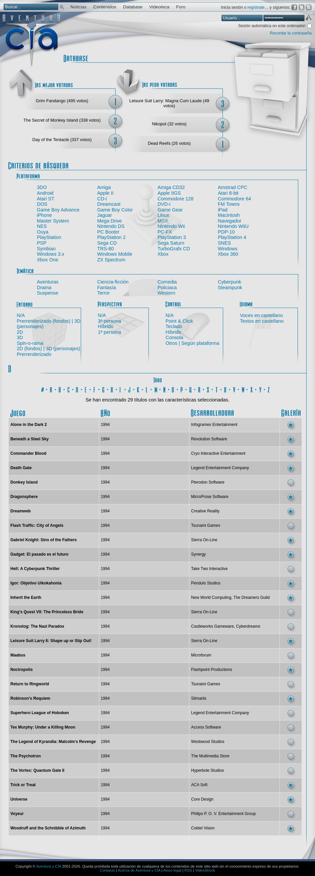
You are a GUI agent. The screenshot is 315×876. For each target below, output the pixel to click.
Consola (174, 337)
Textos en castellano (262, 321)
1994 (105, 424)
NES (42, 226)
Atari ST (45, 198)
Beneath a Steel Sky (29, 439)
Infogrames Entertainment (214, 424)
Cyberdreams (248, 626)
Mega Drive (109, 221)
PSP (42, 243)
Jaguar (104, 215)
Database (132, 6)
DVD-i (164, 204)
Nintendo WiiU (233, 226)
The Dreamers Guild (252, 597)
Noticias (78, 6)
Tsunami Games (205, 525)
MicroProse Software (209, 496)
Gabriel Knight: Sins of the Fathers (43, 540)
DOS (42, 204)
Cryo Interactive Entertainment (218, 453)
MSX (163, 221)
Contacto (107, 870)
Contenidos (104, 6)
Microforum (201, 655)
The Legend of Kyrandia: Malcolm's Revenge (53, 741)
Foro (181, 6)
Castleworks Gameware (212, 626)
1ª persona (109, 332)
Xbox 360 (228, 254)
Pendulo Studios (205, 583)
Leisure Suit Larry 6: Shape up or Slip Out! (50, 640)
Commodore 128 (175, 198)
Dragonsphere (24, 496)
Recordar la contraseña (291, 33)
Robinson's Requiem (30, 698)
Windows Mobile (114, 254)
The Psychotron (25, 756)
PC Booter (108, 232)
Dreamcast (109, 204)
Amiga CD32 (171, 187)
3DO (42, 187)
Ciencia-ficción (113, 282)
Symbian (46, 248)
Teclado (174, 326)
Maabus (17, 655)
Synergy (198, 554)
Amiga (104, 187)
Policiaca (167, 287)
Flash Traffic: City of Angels (36, 525)
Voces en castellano (261, 315)
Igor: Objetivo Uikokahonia (36, 583)
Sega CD (107, 243)
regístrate (256, 7)
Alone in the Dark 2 (28, 424)
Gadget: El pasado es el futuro (39, 554)
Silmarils (198, 698)
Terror (103, 293)
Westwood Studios (207, 741)
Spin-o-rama (30, 343)
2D (20, 332)
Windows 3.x (50, 254)
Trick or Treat (23, 785)
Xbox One (47, 259)
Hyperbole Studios (207, 770)
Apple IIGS (169, 193)
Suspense (47, 293)
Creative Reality (205, 511)
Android (45, 193)
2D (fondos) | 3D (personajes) (48, 348)
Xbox (163, 254)
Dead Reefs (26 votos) (169, 143)
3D (20, 337)
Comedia (167, 282)
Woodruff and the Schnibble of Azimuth (48, 828)
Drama (44, 287)
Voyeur (17, 813)
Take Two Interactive (209, 568)
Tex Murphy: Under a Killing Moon (42, 727)
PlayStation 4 (232, 237)
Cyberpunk (229, 282)
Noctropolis (21, 669)
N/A (21, 315)
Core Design (202, 799)
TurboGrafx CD (174, 248)
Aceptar (308, 18)
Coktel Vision (202, 828)
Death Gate (21, 467)
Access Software (206, 727)
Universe (18, 799)
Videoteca (159, 6)
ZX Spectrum (111, 259)
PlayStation (49, 237)
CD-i (102, 198)
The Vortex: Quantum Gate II (37, 770)
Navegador (229, 221)
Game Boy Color (115, 209)
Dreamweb (20, 511)
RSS (188, 870)
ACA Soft (199, 785)
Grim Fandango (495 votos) (62, 100)
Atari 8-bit (228, 193)
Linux (163, 215)
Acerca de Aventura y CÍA (139, 870)
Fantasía (106, 287)
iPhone (44, 215)
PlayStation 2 (111, 237)
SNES (224, 243)
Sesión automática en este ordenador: (272, 25)
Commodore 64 (234, 198)
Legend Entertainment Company (220, 467)
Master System (53, 221)
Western (166, 293)
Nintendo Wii (171, 226)
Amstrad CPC (232, 187)
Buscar (62, 6)
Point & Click (179, 321)
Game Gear (170, 209)
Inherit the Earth (25, 597)
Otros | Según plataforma (192, 343)
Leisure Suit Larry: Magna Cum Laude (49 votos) (169, 103)
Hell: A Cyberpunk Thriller (35, 568)
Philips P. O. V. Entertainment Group (223, 813)
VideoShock (205, 870)
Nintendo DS (111, 226)
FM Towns (229, 204)
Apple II (105, 193)
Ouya (42, 232)
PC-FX (165, 232)
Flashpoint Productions (211, 669)
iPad (223, 209)
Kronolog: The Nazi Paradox (37, 626)
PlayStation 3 (172, 237)
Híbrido (105, 326)
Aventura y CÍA (48, 866)
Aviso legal (172, 870)
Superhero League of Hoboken (39, 712)
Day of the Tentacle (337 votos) (62, 139)
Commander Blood (28, 453)
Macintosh (229, 215)
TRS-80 (105, 248)
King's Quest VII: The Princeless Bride (46, 612)
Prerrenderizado (34, 354)
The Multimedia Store (210, 756)
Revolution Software (209, 439)
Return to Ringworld (29, 684)
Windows (227, 248)
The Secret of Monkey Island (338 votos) (62, 120)
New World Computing (211, 597)
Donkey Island (24, 482)
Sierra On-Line (204, 540)
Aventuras (48, 282)
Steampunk (230, 287)
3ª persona (109, 321)
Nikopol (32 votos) (169, 123)
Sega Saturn (171, 243)
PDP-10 (226, 232)
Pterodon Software (207, 482)
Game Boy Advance (58, 209)
